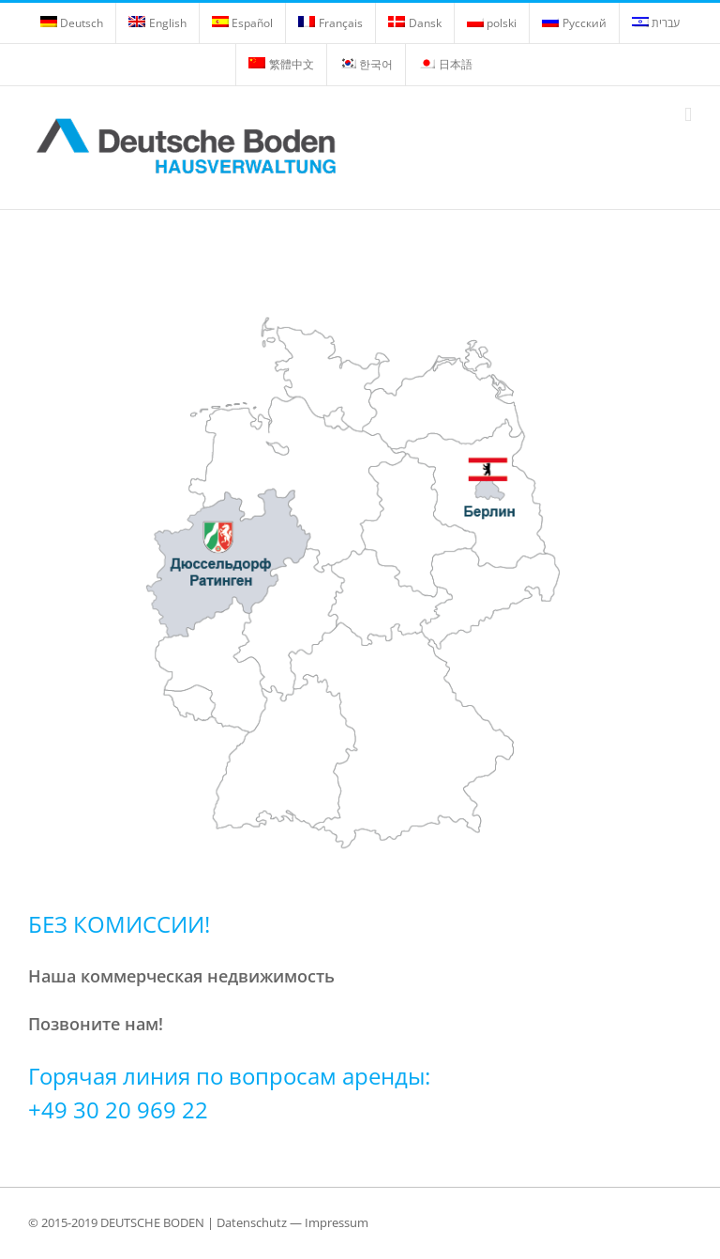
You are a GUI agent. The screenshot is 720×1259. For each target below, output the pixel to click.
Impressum (336, 1222)
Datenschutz (252, 1222)
